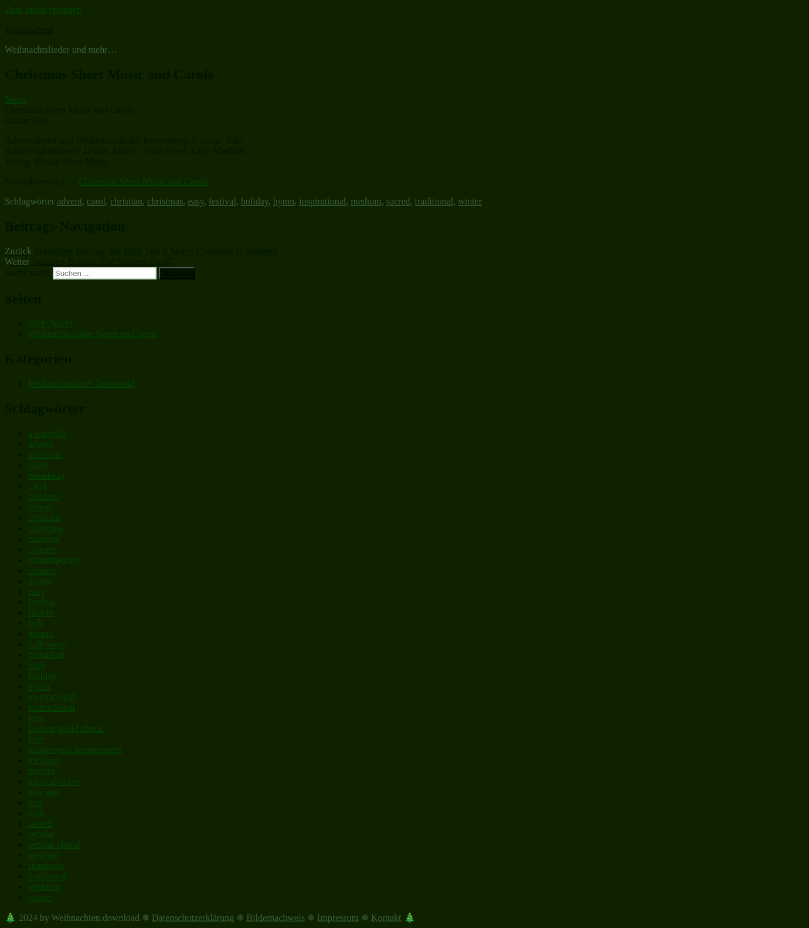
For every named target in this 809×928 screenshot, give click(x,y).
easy (195, 201)
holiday (254, 201)
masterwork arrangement (74, 750)
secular (41, 834)
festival (222, 201)
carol (96, 201)
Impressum (338, 918)
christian (126, 201)
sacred (398, 201)
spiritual (43, 855)
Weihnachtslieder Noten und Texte (93, 334)
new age (43, 792)
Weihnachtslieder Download (81, 383)
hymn (283, 201)
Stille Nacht (50, 323)
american (45, 454)
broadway (46, 475)
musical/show (54, 781)
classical (44, 539)
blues (38, 465)
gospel (40, 634)
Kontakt (386, 918)
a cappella (47, 433)
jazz (35, 718)
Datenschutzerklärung (193, 918)
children (43, 496)
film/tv (41, 612)
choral (40, 507)
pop (35, 802)
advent (69, 201)
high (36, 665)
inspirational (322, 201)
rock (36, 813)
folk (35, 623)
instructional (51, 707)
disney (40, 581)
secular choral (54, 844)
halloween (47, 644)
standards (45, 866)
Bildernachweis (275, 918)
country (42, 570)
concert (42, 549)
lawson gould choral (66, 728)
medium (366, 201)
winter (470, 201)
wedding (44, 887)
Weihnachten (29, 30)
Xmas (15, 99)
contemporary (54, 560)
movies (41, 771)
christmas (165, 201)
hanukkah (46, 655)
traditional (434, 201)
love (36, 739)
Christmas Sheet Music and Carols (143, 181)
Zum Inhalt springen (43, 10)
